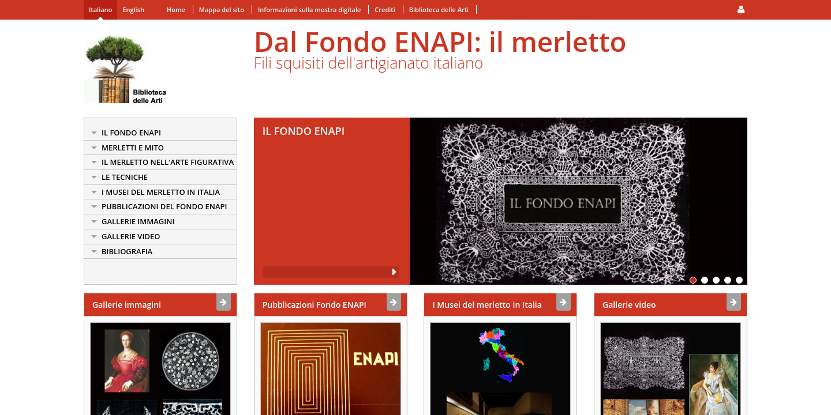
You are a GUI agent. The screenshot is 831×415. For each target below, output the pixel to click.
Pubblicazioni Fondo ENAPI (314, 304)
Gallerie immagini (126, 304)
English (133, 9)
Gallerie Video (131, 236)
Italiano (100, 9)
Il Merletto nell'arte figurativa (168, 162)
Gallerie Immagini (138, 221)
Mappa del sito (221, 9)
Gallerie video (629, 304)
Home (176, 9)
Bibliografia (127, 251)
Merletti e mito (133, 147)
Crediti (385, 9)
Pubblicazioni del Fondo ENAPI (164, 206)
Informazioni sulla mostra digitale (309, 9)
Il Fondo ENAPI (131, 132)
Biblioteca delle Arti (439, 9)
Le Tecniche (125, 177)
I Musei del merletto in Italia (161, 192)
